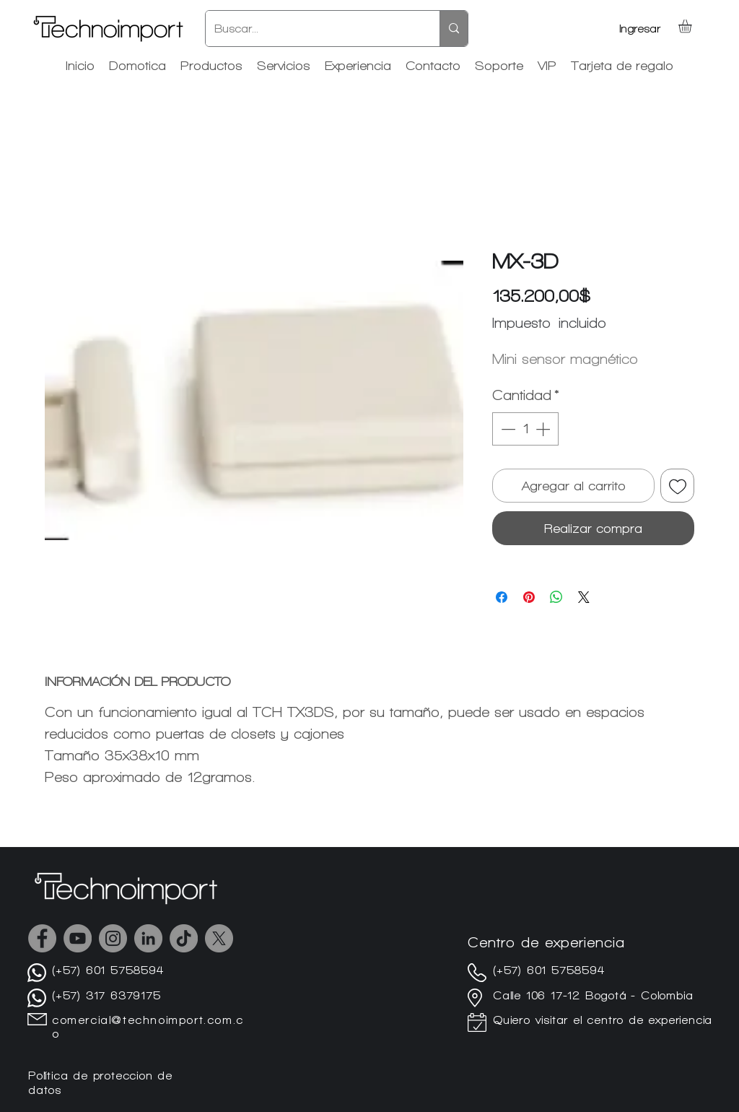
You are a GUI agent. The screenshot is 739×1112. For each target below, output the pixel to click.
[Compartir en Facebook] (501, 597)
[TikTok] (184, 938)
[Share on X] (583, 597)
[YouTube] (78, 938)
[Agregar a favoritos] (677, 486)
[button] (692, 25)
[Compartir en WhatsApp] (556, 597)
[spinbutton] (525, 429)
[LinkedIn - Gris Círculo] (148, 938)
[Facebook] (42, 938)
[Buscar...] (311, 28)
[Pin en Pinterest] (529, 597)
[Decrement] (506, 429)
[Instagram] (113, 938)
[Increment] (544, 429)
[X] (219, 938)
